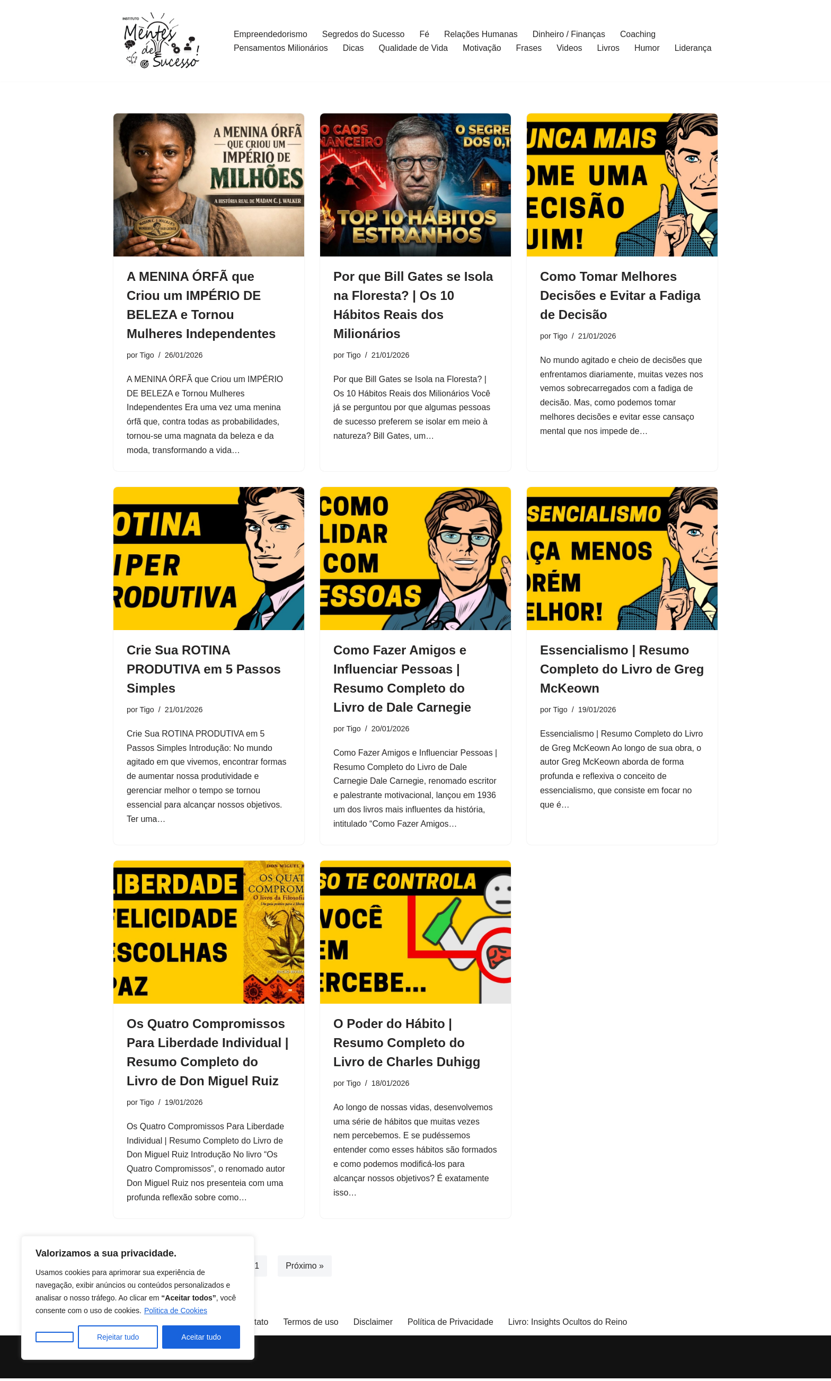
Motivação (483, 47)
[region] (137, 1298)
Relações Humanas (482, 34)
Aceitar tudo (201, 1337)
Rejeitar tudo (118, 1337)
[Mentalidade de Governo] (164, 41)
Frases (530, 47)
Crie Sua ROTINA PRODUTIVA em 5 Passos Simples (204, 670)
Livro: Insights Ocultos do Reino (568, 1324)
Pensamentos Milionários (281, 47)
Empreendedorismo (271, 34)
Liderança (694, 47)
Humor (648, 47)
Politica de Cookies (175, 1310)
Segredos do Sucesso (364, 34)
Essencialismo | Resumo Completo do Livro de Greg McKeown (622, 670)
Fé (425, 34)
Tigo (147, 355)
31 (255, 1268)
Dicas (354, 47)
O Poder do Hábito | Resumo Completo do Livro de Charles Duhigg (406, 1044)
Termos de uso (310, 1324)
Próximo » (305, 1268)
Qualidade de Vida (414, 47)
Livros (610, 47)
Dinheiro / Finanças (570, 34)
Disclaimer (373, 1324)
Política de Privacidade (451, 1324)
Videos (571, 47)
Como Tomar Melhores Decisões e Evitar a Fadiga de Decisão (620, 295)
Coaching (640, 34)
